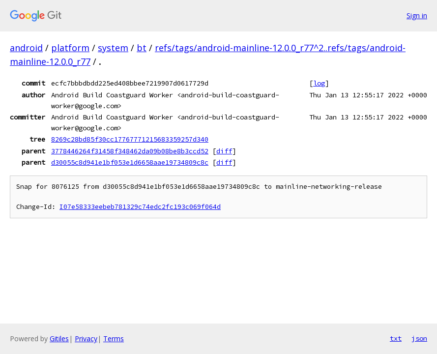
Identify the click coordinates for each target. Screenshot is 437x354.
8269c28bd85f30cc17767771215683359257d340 (129, 139)
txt (396, 338)
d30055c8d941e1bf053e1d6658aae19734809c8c (129, 162)
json (419, 338)
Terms (113, 338)
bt (141, 48)
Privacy (86, 338)
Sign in (417, 15)
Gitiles (59, 338)
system (113, 48)
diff (224, 151)
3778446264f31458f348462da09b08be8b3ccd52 (129, 151)
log (319, 83)
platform (70, 48)
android (26, 48)
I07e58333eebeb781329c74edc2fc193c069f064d (140, 207)
